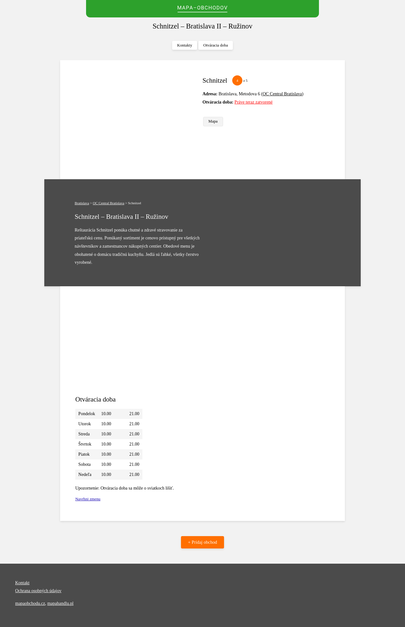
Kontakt (22, 582)
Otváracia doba (215, 45)
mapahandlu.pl (60, 603)
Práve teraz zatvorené (253, 102)
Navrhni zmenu (87, 499)
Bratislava (82, 203)
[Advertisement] (136, 119)
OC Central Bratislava (282, 94)
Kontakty (184, 45)
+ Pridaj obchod (202, 542)
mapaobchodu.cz (30, 603)
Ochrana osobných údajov (38, 590)
